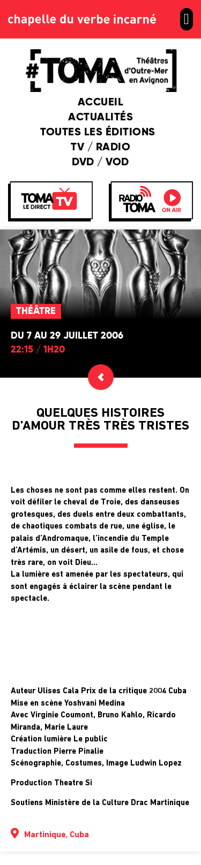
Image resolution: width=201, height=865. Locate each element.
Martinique (45, 835)
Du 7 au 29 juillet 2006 (67, 336)
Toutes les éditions (100, 132)
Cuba (79, 835)
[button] (186, 19)
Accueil (101, 102)
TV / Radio (100, 147)
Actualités (100, 117)
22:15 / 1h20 (38, 350)
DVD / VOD (100, 162)
